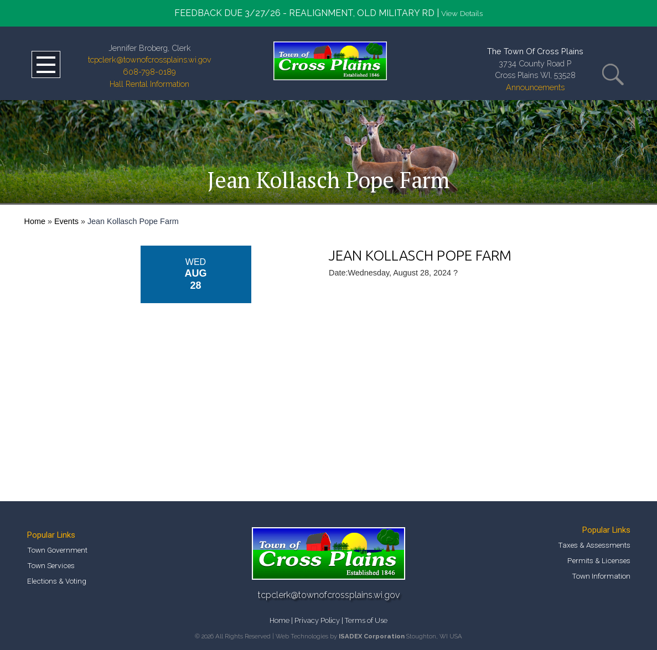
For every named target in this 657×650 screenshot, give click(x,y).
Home (34, 221)
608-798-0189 (149, 71)
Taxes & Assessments (594, 544)
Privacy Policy (317, 620)
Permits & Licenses (598, 560)
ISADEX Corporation (372, 636)
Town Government (57, 549)
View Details (462, 13)
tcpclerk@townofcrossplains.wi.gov (149, 59)
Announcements (535, 87)
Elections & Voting (56, 580)
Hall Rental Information (149, 84)
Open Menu (46, 64)
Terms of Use (366, 620)
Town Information (601, 575)
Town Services (51, 565)
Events (66, 221)
